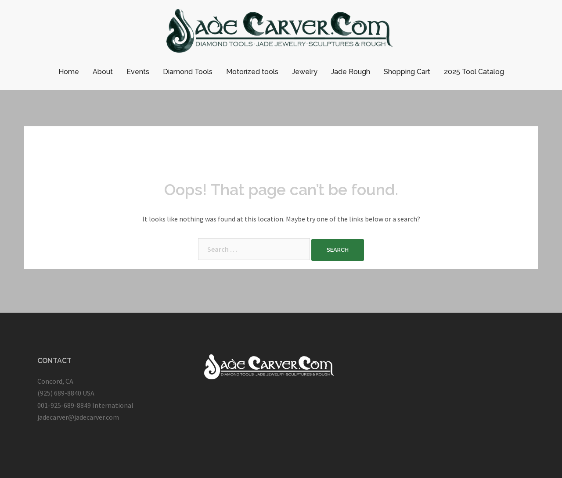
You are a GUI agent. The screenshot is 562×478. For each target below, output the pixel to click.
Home (68, 72)
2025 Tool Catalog (474, 72)
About (103, 72)
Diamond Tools (188, 72)
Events (137, 72)
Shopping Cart (407, 72)
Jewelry (304, 72)
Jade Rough (350, 72)
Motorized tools (252, 72)
